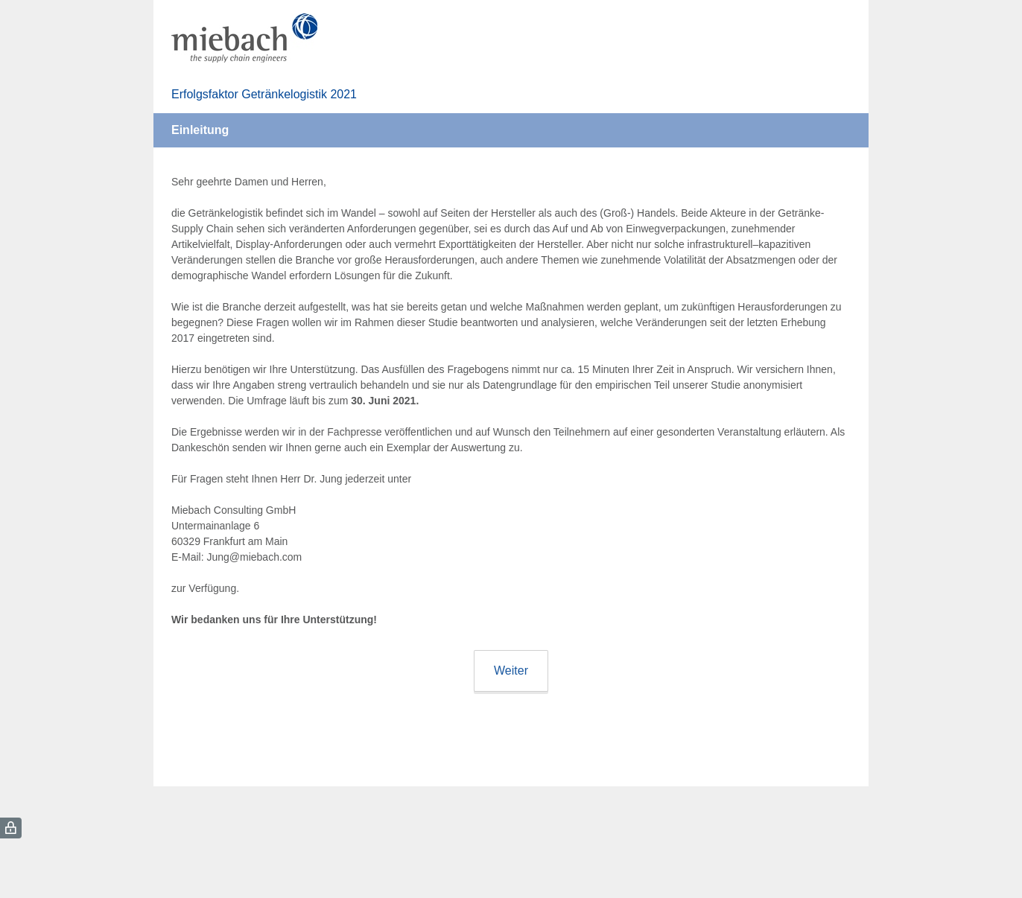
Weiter (511, 670)
